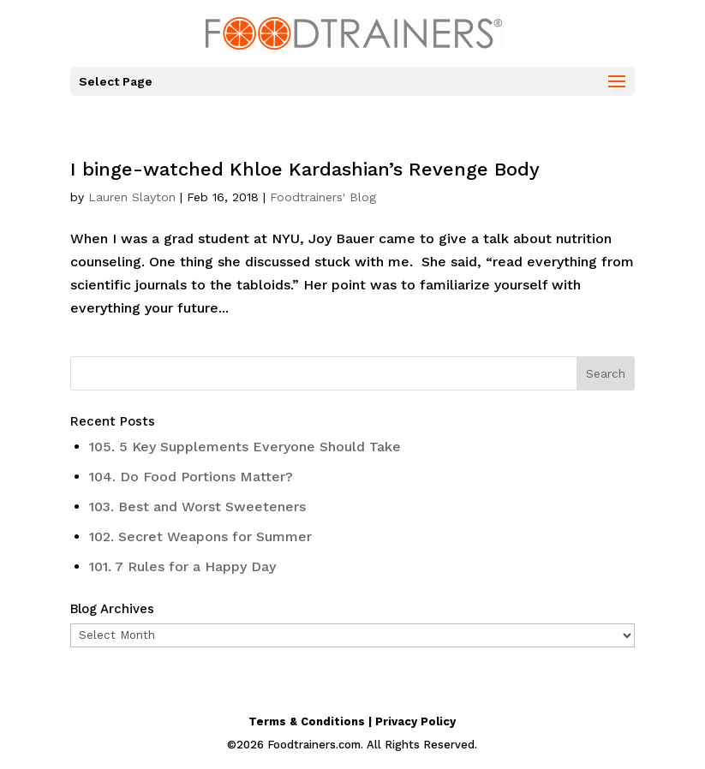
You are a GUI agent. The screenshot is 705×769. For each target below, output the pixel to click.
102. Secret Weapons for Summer (200, 536)
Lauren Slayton (132, 197)
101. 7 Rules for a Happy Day (182, 566)
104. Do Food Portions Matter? (191, 476)
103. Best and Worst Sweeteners (197, 506)
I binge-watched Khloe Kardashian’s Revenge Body (305, 169)
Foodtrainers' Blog (323, 197)
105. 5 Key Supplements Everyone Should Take (245, 446)
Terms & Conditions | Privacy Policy (352, 721)
